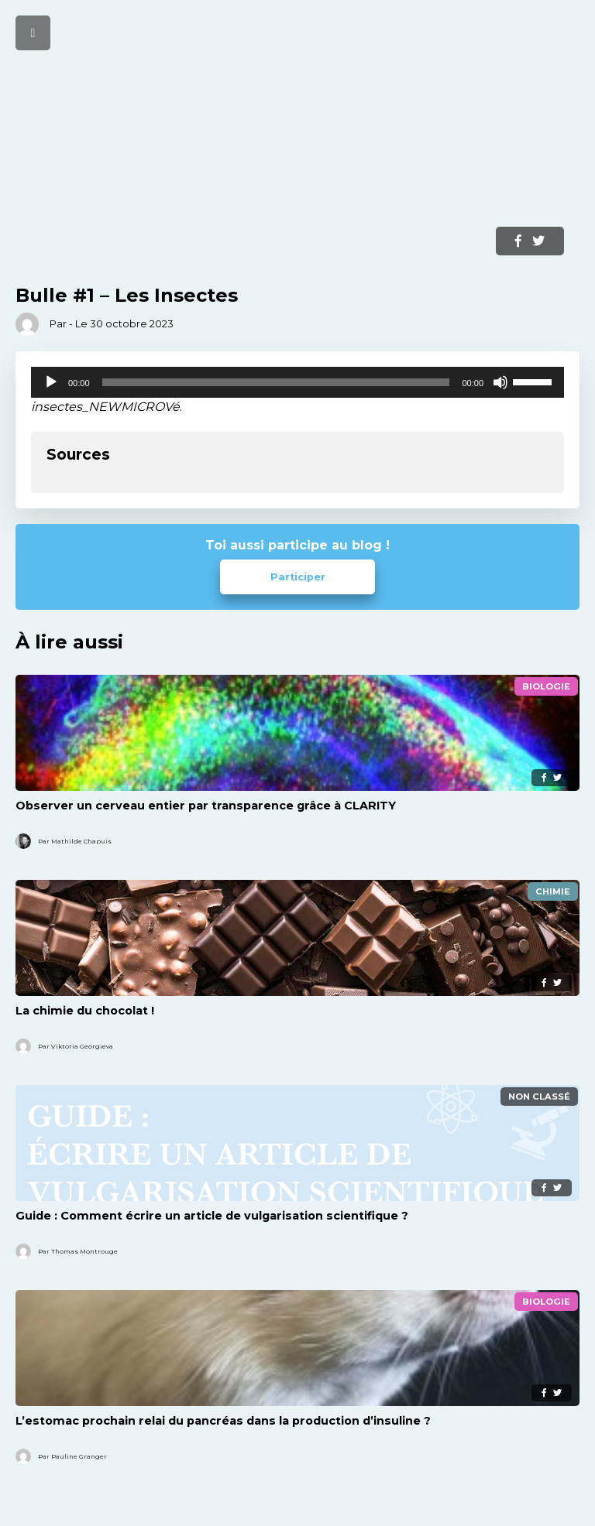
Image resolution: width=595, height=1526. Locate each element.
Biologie (546, 686)
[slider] (276, 382)
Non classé (539, 1096)
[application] (297, 382)
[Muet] (500, 382)
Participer (297, 577)
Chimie (552, 891)
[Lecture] (51, 382)
